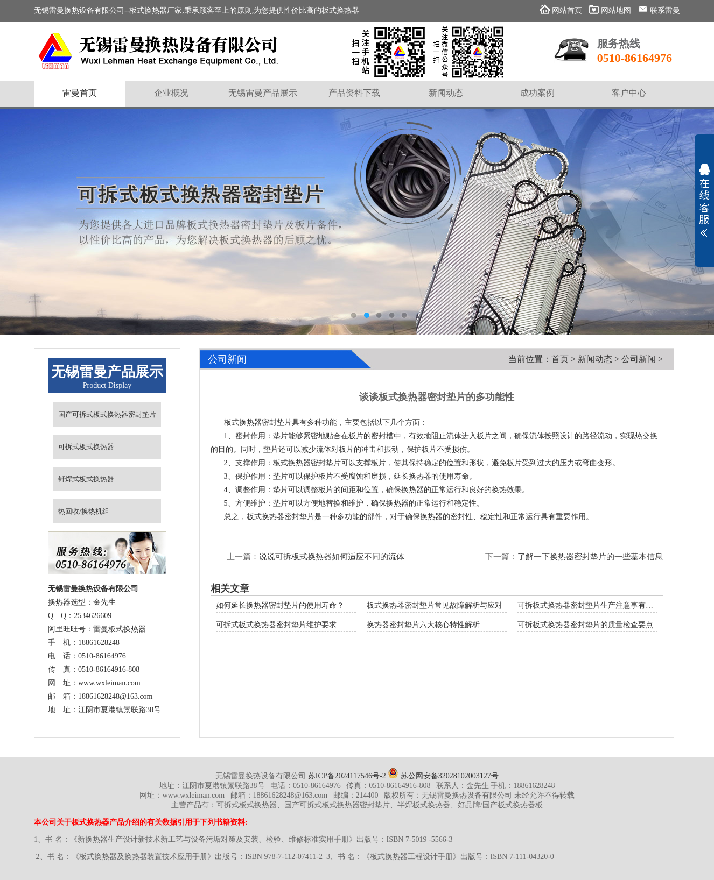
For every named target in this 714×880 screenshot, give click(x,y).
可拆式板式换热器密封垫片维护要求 (276, 625)
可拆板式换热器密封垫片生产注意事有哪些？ (592, 605)
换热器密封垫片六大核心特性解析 (423, 625)
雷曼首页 (79, 92)
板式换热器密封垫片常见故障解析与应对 (434, 605)
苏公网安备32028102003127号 (443, 776)
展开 (704, 200)
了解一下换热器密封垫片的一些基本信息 (590, 556)
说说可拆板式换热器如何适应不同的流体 (331, 556)
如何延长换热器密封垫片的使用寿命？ (280, 605)
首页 (560, 359)
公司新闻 (638, 359)
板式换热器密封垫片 (307, 463)
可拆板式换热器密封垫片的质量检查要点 (585, 625)
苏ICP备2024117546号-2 (347, 776)
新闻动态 (595, 359)
